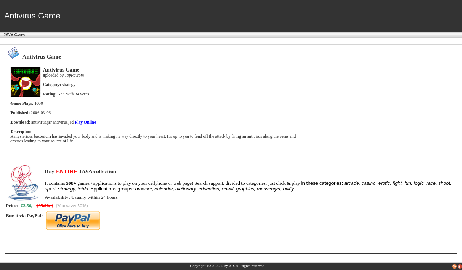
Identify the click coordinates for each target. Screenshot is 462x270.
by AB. (229, 266)
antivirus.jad (63, 122)
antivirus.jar (41, 122)
